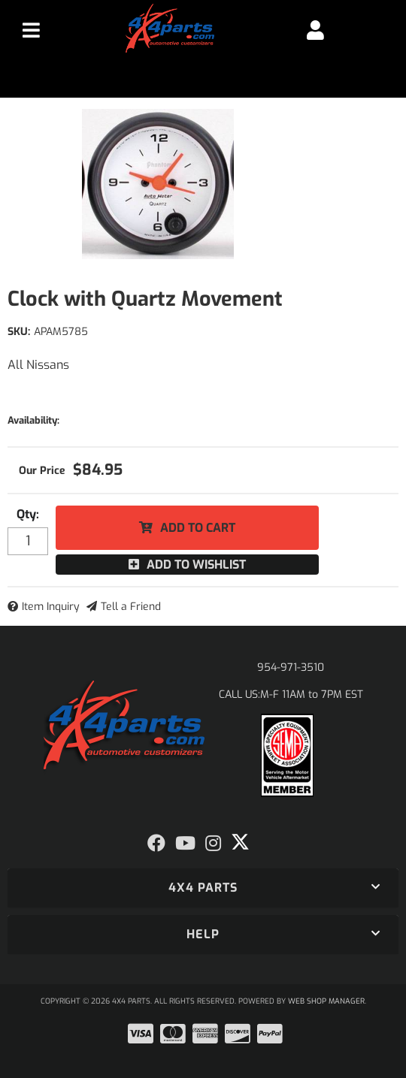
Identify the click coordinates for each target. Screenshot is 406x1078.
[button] (203, 887)
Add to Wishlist (196, 564)
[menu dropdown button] (31, 30)
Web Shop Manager (326, 1001)
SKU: (19, 332)
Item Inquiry (51, 606)
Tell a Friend (131, 606)
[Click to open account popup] (315, 30)
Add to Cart (197, 528)
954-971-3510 (290, 667)
